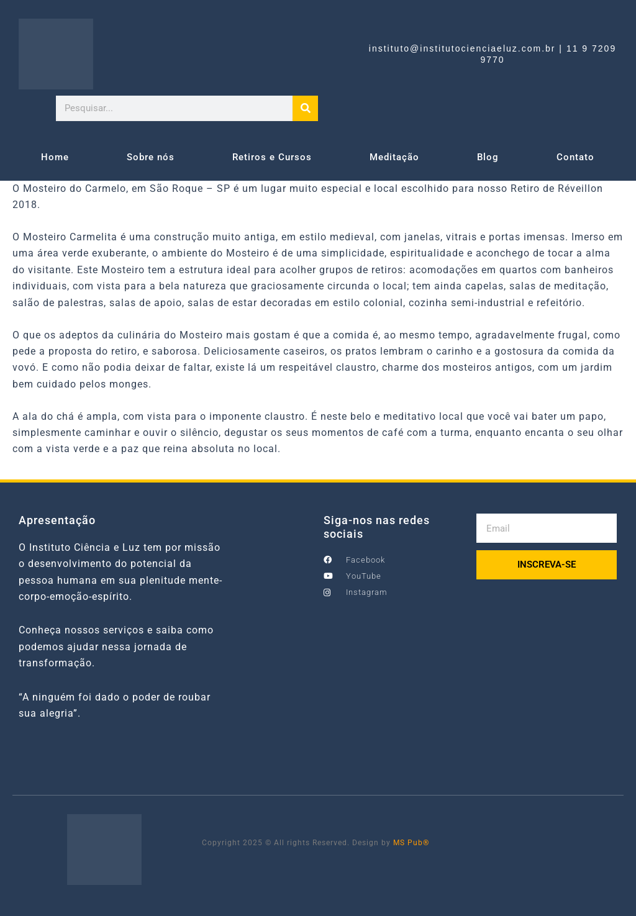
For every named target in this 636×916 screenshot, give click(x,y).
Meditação (394, 157)
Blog (488, 157)
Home (55, 157)
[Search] (305, 108)
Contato (575, 157)
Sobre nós (151, 157)
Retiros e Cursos (272, 157)
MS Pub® (411, 842)
